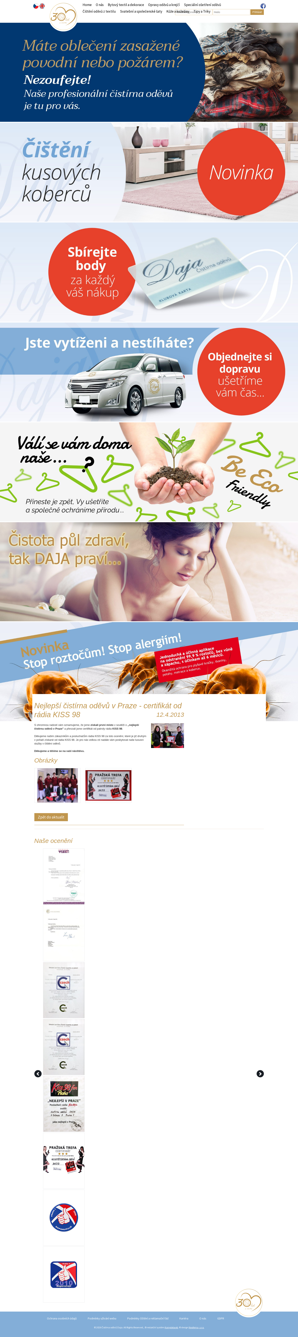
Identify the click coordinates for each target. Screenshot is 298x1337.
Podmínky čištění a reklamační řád (147, 1318)
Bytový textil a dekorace (126, 4)
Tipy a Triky (201, 11)
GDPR (220, 1318)
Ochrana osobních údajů (62, 1318)
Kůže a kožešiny (177, 11)
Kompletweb (171, 1327)
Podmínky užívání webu (102, 1318)
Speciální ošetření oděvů (202, 4)
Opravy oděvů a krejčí (164, 4)
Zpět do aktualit (51, 817)
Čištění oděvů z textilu (99, 11)
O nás (100, 4)
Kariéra (183, 1318)
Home (87, 4)
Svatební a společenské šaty (141, 11)
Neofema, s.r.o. (196, 1327)
